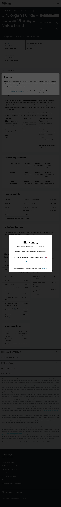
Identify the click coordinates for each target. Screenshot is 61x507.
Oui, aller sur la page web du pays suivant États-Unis (30, 257)
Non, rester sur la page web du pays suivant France (30, 261)
